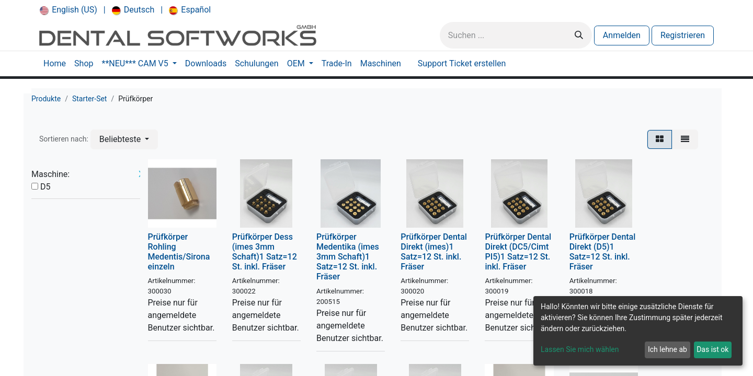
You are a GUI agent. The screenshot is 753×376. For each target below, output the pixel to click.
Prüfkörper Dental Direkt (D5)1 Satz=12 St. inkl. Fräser (602, 252)
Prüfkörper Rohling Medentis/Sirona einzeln (179, 252)
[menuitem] (68, 10)
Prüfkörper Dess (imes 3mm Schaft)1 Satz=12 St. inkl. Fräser (264, 252)
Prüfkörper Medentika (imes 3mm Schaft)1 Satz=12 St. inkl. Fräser (347, 257)
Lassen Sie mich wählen (580, 349)
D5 (45, 187)
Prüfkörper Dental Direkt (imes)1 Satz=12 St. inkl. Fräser (434, 252)
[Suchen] (579, 35)
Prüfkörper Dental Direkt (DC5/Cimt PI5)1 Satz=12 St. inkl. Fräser (518, 252)
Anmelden (622, 35)
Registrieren (682, 35)
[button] (124, 139)
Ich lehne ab (667, 349)
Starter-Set (89, 99)
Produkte (46, 99)
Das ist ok (712, 349)
